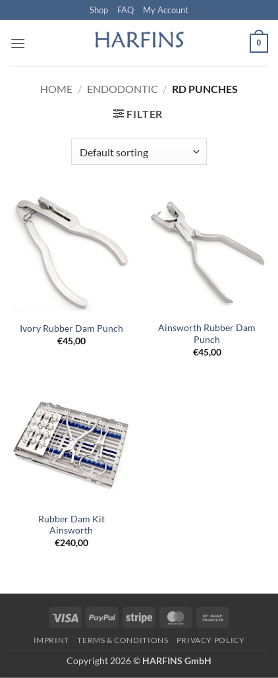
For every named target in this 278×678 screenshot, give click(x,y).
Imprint (51, 640)
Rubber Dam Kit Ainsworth (71, 525)
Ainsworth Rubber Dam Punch (207, 334)
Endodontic (122, 88)
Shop (99, 10)
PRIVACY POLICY (211, 640)
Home (56, 88)
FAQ (125, 10)
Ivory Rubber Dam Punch (71, 328)
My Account (165, 10)
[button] (18, 43)
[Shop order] (138, 152)
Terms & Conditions (122, 640)
